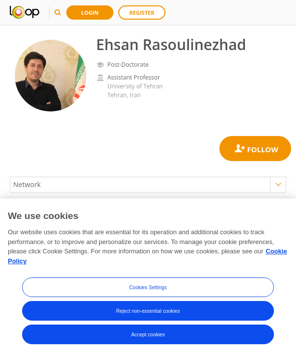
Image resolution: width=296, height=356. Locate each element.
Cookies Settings (148, 288)
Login (90, 12)
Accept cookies (148, 335)
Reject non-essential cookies (148, 311)
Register (142, 12)
